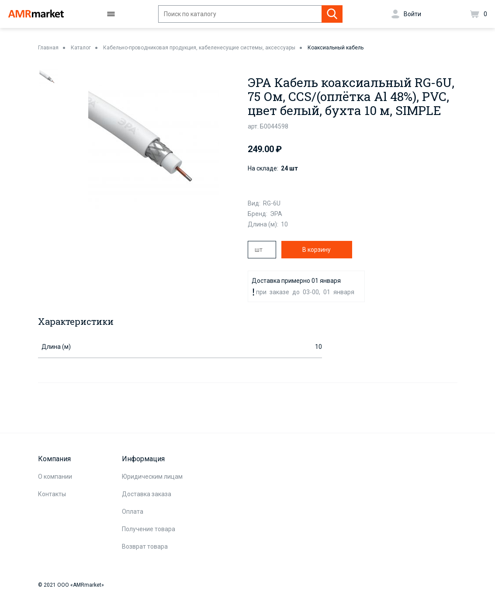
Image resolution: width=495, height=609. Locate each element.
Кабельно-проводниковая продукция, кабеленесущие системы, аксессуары (199, 48)
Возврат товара (145, 546)
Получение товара (148, 528)
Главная (48, 48)
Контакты (52, 494)
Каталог (81, 48)
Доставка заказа (146, 494)
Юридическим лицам (152, 476)
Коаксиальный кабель (335, 48)
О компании (55, 476)
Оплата (132, 511)
